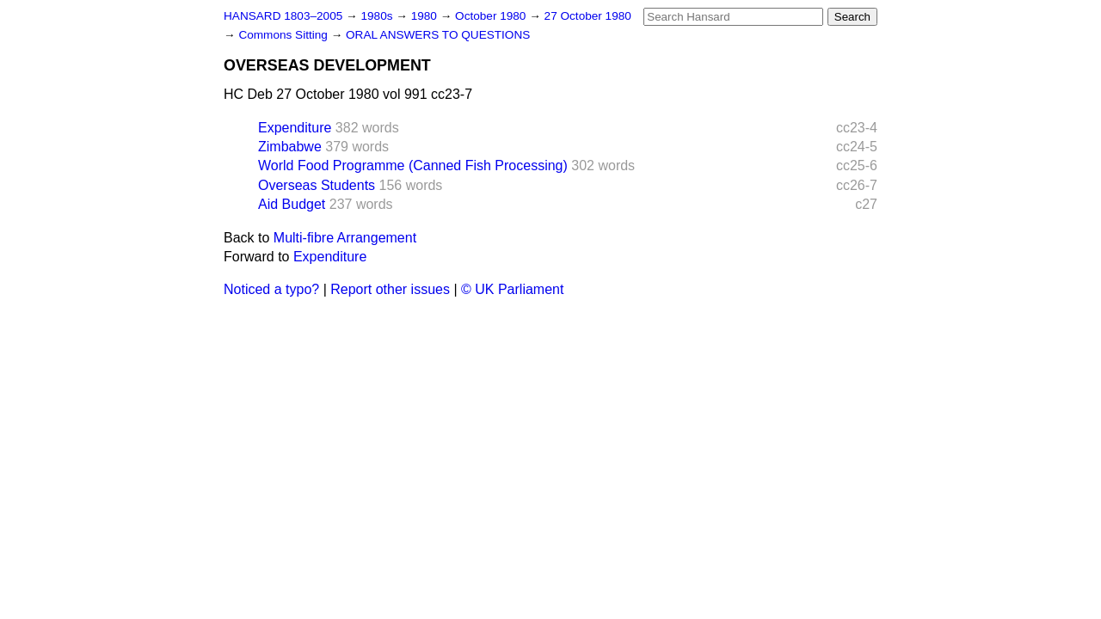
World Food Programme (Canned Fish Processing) (413, 165)
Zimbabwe (290, 146)
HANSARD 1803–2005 (283, 15)
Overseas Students (316, 185)
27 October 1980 (587, 15)
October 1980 (492, 15)
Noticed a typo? (271, 289)
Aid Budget (291, 204)
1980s (378, 15)
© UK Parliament (512, 289)
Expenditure (294, 127)
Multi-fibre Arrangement (345, 237)
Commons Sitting (284, 34)
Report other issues (390, 289)
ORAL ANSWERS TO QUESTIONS (438, 34)
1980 (425, 15)
